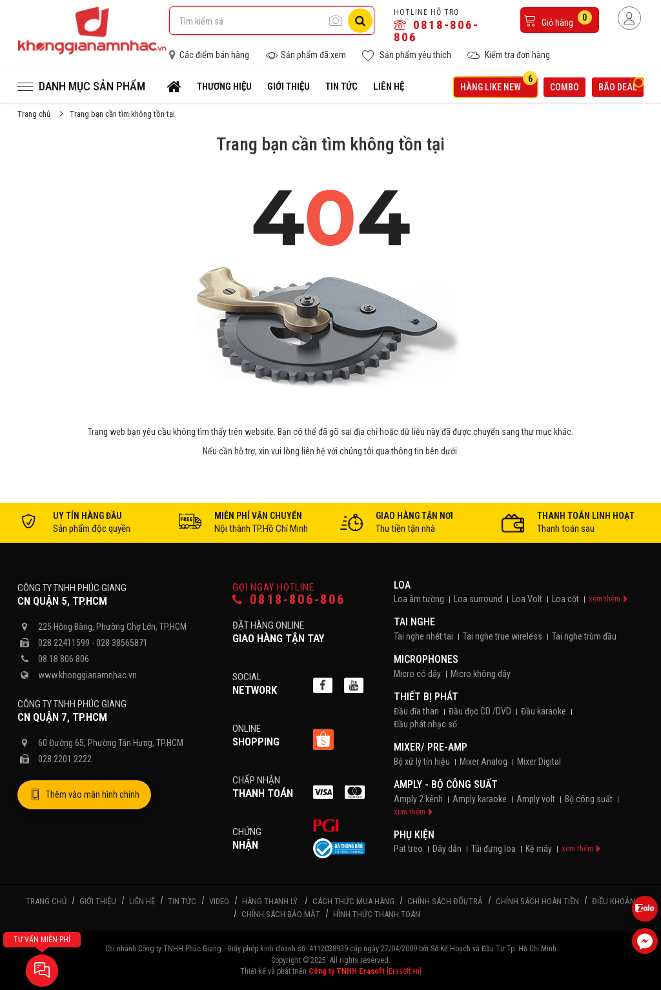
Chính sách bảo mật (280, 914)
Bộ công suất (589, 799)
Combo (564, 87)
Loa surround (478, 599)
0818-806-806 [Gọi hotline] (288, 600)
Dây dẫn (447, 849)
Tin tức (341, 86)
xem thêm (604, 598)
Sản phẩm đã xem (305, 55)
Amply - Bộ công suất (446, 784)
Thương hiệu (224, 86)
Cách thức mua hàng (353, 901)
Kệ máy (538, 849)
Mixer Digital (539, 761)
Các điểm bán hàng (209, 54)
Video (219, 901)
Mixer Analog (483, 761)
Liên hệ (388, 86)
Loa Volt (527, 599)
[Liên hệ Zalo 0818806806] (645, 908)
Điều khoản (613, 901)
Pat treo (408, 849)
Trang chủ (33, 114)
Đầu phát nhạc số (425, 724)
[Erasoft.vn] (404, 971)
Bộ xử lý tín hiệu (422, 761)
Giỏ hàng (558, 19)
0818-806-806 (436, 31)
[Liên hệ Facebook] (645, 941)
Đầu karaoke (543, 711)
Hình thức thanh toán (376, 914)
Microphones (426, 659)
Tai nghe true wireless (502, 636)
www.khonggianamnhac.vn (87, 675)
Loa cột (565, 599)
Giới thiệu (288, 86)
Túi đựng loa (493, 849)
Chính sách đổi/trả (445, 901)
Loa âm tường (419, 599)
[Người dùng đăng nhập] (629, 18)
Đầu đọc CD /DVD (480, 711)
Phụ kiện (414, 835)
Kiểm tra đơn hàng (508, 55)
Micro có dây (417, 674)
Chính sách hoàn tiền (537, 901)
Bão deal (621, 85)
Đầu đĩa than (416, 711)
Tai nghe (414, 622)
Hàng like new (498, 84)
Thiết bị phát (426, 697)
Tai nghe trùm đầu (584, 636)
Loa (402, 585)
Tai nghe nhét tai (423, 636)
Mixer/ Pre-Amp (430, 747)
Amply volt (535, 799)
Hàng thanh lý (270, 901)
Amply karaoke (480, 799)
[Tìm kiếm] (360, 20)
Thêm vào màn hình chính (84, 795)
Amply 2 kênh (418, 799)
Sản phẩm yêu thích (406, 55)
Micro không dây (481, 674)
